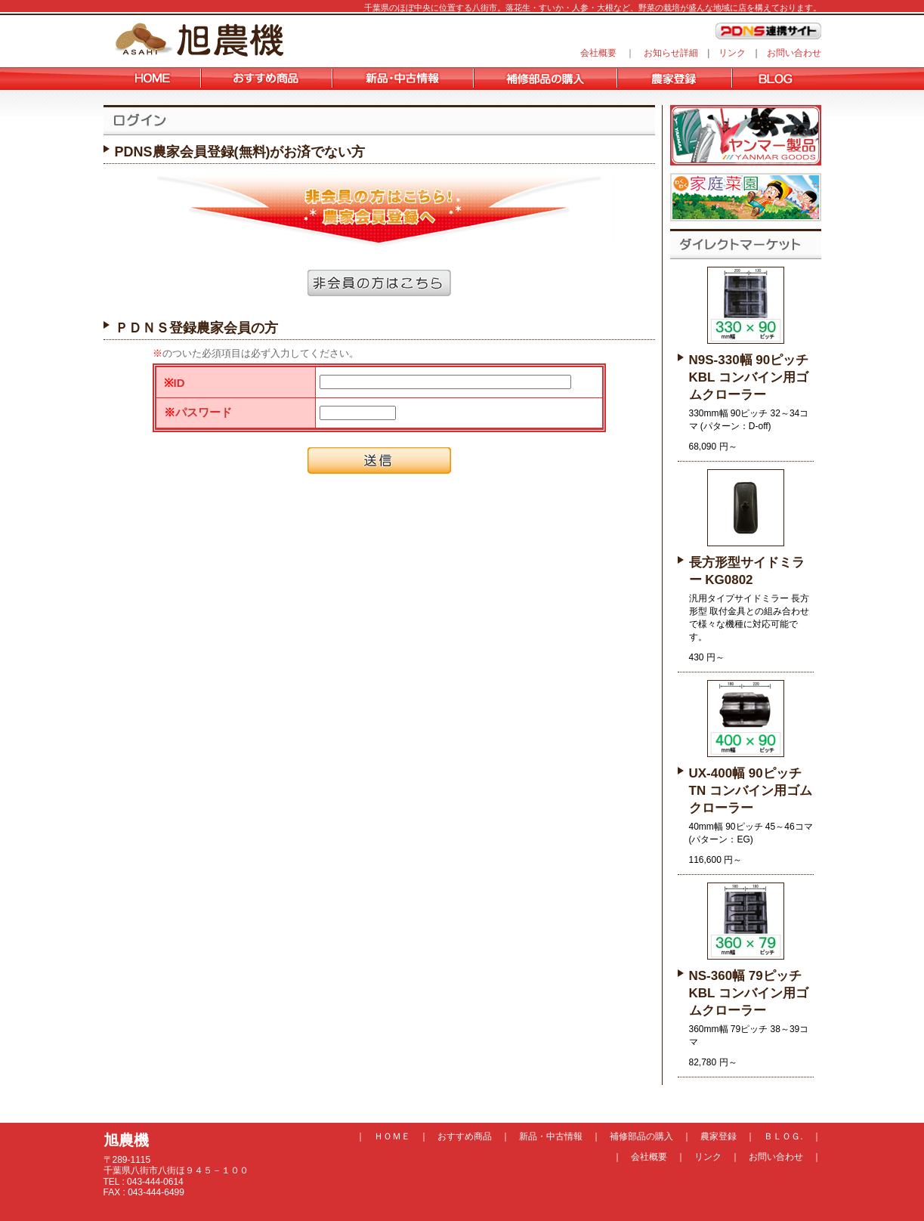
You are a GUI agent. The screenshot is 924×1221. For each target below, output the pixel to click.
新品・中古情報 (551, 1136)
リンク (732, 53)
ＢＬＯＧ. (783, 1136)
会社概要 (598, 53)
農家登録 (718, 1136)
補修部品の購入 (641, 1136)
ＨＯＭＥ (392, 1136)
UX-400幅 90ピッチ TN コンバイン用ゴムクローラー (750, 790)
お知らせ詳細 (671, 53)
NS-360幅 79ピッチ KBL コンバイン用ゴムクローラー (748, 993)
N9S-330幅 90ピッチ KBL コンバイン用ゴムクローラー (749, 377)
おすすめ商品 (464, 1136)
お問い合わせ (794, 53)
